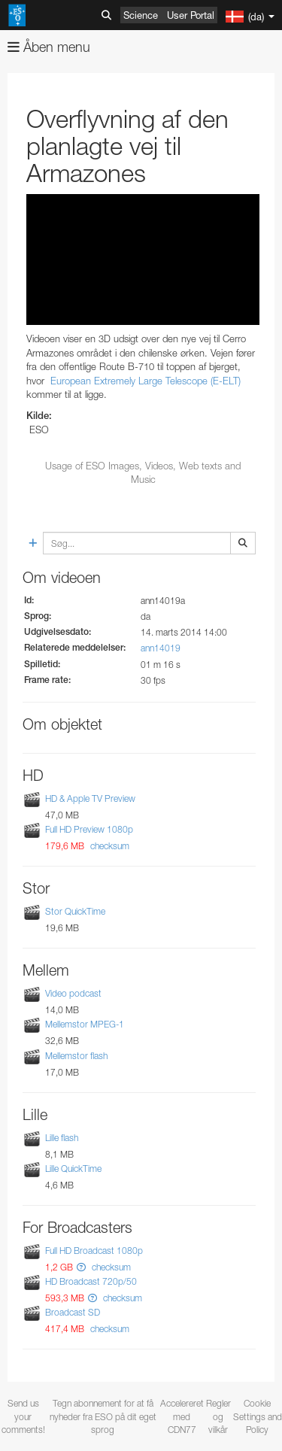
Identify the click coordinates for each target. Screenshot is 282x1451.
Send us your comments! (23, 1416)
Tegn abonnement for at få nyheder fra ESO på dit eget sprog (103, 1416)
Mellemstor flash (76, 1055)
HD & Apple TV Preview (90, 798)
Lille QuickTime (73, 1168)
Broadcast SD (72, 1312)
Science (140, 15)
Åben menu (49, 47)
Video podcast (73, 993)
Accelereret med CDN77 (182, 1416)
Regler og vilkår (218, 1416)
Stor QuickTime (75, 911)
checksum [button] (108, 845)
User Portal (190, 15)
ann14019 (160, 648)
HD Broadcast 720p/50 (91, 1281)
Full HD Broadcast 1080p (94, 1250)
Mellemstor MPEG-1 (84, 1025)
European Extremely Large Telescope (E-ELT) (145, 381)
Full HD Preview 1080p (89, 829)
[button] (81, 1267)
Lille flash (61, 1137)
